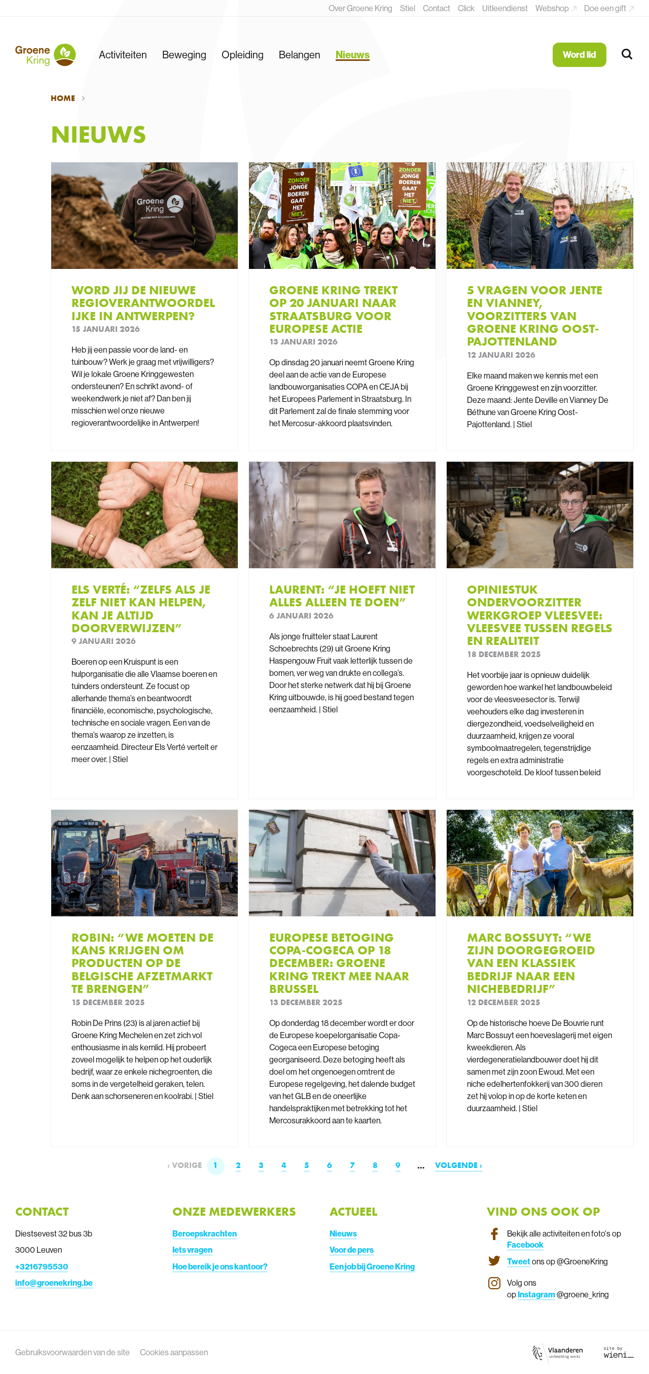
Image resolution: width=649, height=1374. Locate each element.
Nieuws (353, 54)
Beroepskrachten (204, 1233)
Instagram (536, 1294)
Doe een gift (606, 8)
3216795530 (44, 1266)
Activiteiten (123, 54)
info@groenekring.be (54, 1283)
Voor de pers (352, 1250)
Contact (436, 8)
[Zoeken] (628, 54)
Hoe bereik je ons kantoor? (220, 1266)
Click (466, 8)
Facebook (525, 1245)
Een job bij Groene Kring (372, 1266)
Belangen (299, 54)
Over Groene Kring (360, 8)
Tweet (518, 1261)
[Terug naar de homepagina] (45, 55)
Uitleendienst (505, 8)
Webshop (552, 8)
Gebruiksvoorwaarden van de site (72, 1352)
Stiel (407, 8)
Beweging (184, 54)
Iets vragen (192, 1250)
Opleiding (243, 54)
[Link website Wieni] (619, 1352)
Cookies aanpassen (174, 1352)
